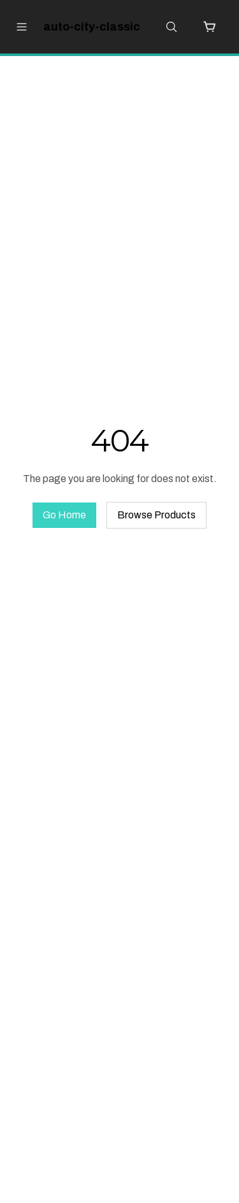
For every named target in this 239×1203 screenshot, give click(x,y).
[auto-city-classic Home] (85, 26)
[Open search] (171, 27)
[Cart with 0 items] (210, 27)
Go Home (64, 514)
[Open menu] (22, 27)
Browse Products (156, 514)
